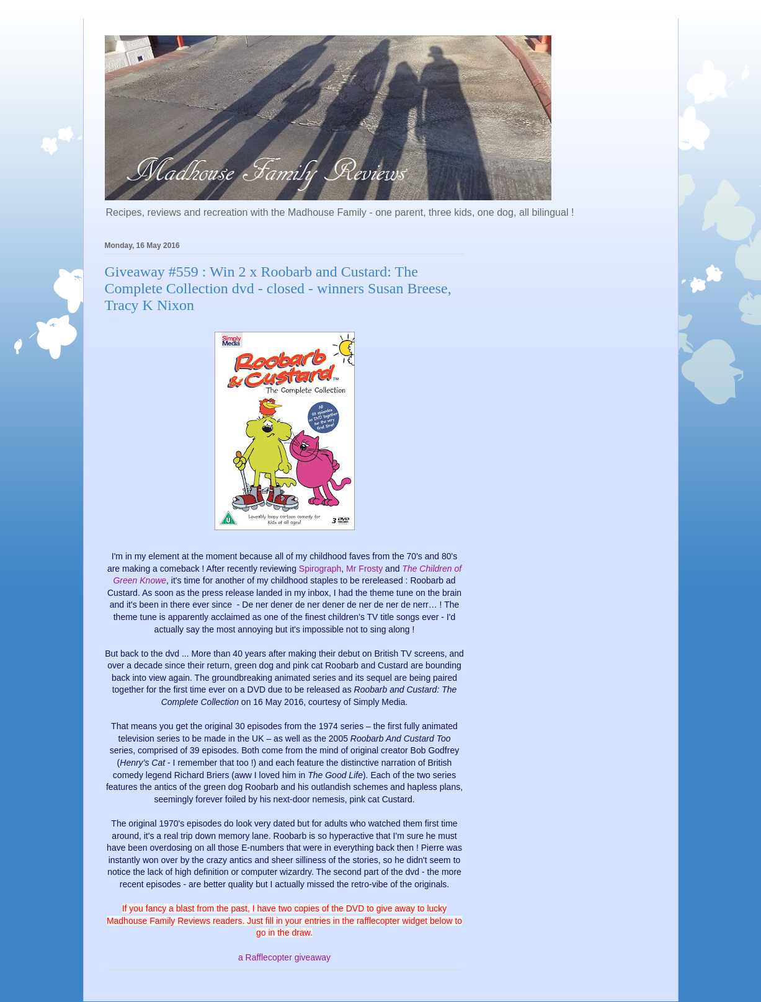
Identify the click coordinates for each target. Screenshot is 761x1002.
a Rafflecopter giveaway (284, 957)
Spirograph (320, 569)
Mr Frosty (364, 569)
